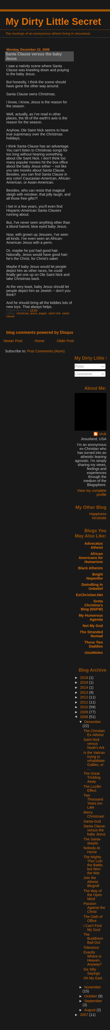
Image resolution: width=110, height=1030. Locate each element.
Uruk (102, 434)
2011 (84, 702)
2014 (84, 687)
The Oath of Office (92, 919)
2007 (84, 1015)
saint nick (54, 313)
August (90, 1010)
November (92, 987)
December (92, 722)
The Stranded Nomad (91, 634)
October (91, 996)
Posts (77, 366)
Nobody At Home (91, 850)
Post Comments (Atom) (46, 351)
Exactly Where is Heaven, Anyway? (92, 958)
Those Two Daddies (93, 644)
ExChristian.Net (89, 595)
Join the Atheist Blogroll (91, 882)
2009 (84, 712)
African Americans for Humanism (91, 558)
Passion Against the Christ (94, 908)
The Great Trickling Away (91, 777)
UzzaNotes (94, 653)
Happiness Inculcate (97, 516)
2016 (84, 682)
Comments (81, 374)
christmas (22, 313)
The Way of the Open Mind (92, 895)
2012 (84, 697)
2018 (84, 678)
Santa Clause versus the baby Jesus (94, 830)
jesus (33, 313)
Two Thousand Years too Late (93, 801)
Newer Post (13, 341)
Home (39, 341)
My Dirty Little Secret (53, 21)
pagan (43, 313)
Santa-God (92, 821)
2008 (84, 717)
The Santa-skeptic (92, 841)
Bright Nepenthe (94, 576)
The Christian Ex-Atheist (94, 733)
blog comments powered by (39, 332)
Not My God (93, 626)
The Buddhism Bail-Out (93, 938)
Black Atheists (90, 568)
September (93, 1001)
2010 (84, 707)
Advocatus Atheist (93, 545)
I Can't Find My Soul (92, 928)
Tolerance (91, 947)
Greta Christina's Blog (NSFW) (92, 605)
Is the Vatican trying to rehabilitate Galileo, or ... (94, 761)
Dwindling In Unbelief (92, 587)
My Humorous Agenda (91, 617)
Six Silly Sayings (91, 971)
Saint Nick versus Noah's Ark (93, 744)
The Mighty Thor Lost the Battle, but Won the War (93, 865)
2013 (84, 692)
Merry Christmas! (93, 814)
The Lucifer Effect (92, 788)
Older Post (65, 341)
